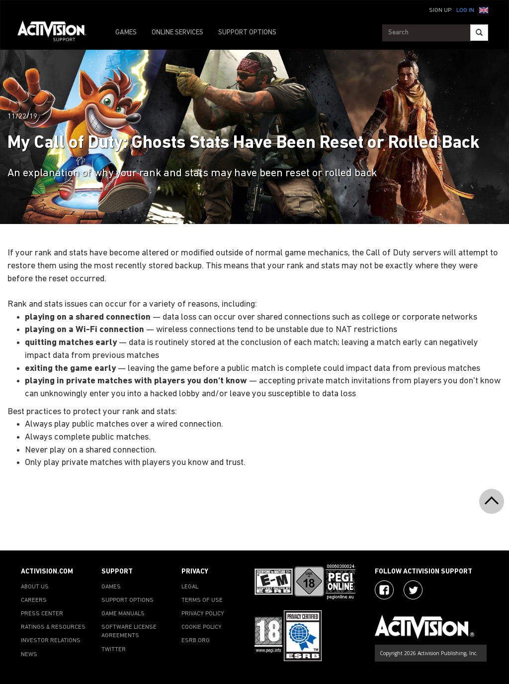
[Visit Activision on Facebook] (384, 589)
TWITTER (113, 650)
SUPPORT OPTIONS (247, 32)
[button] (483, 9)
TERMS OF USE (202, 600)
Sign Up (440, 10)
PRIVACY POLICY (202, 614)
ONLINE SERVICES (177, 32)
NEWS (29, 655)
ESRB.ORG (195, 641)
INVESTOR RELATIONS (51, 641)
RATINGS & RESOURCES (53, 627)
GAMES (126, 32)
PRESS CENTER (42, 614)
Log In (465, 10)
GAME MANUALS (123, 614)
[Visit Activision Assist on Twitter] (413, 589)
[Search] (479, 32)
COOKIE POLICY (201, 627)
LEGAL (189, 587)
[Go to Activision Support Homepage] (56, 32)
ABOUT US (35, 587)
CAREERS (34, 600)
